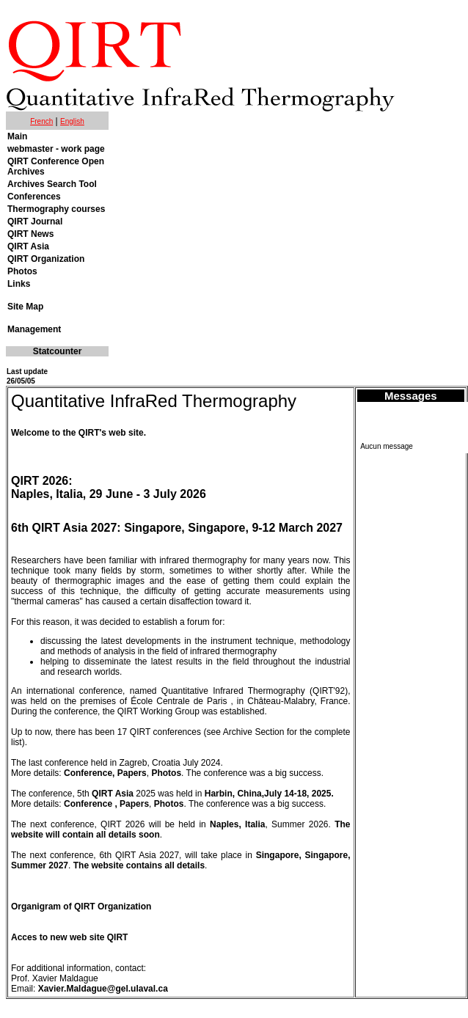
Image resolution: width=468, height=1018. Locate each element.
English (72, 121)
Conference (88, 804)
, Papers (131, 804)
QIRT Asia (28, 246)
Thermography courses (56, 209)
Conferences (34, 196)
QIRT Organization (45, 259)
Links (18, 284)
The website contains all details (139, 865)
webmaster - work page (56, 149)
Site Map (25, 306)
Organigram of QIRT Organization (81, 906)
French (41, 121)
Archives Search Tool (52, 184)
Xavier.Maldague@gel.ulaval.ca (103, 989)
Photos (22, 271)
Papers (132, 773)
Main (17, 136)
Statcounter (57, 351)
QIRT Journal (34, 221)
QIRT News (30, 234)
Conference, (90, 773)
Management (34, 329)
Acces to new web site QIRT (69, 937)
